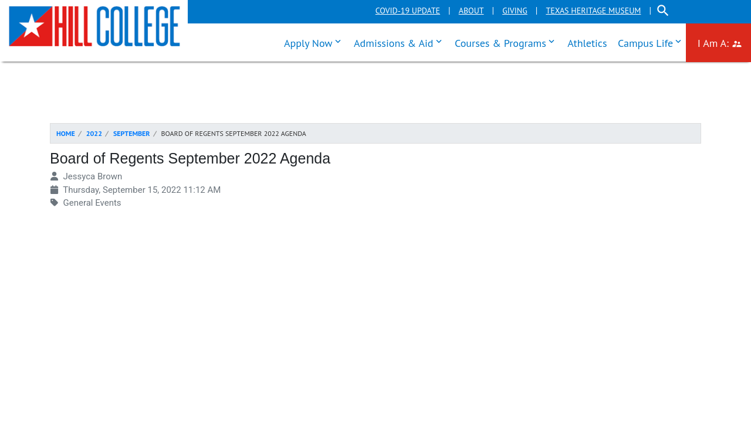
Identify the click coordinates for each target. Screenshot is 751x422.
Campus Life (652, 41)
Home (65, 133)
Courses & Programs (507, 41)
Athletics (587, 43)
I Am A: (724, 41)
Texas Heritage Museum (593, 10)
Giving (514, 10)
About (471, 10)
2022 (94, 133)
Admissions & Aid (400, 41)
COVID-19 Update (408, 10)
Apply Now (315, 41)
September (131, 133)
